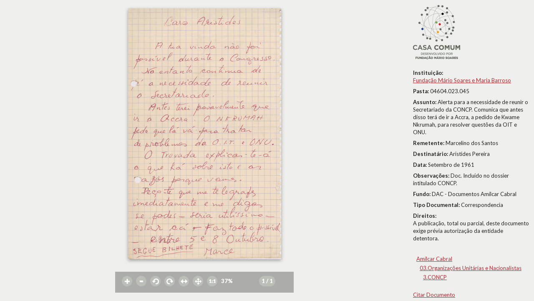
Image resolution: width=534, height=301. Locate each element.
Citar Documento (434, 294)
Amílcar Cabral (434, 258)
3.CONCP (435, 277)
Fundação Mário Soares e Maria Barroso (462, 80)
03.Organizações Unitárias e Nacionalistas (470, 268)
